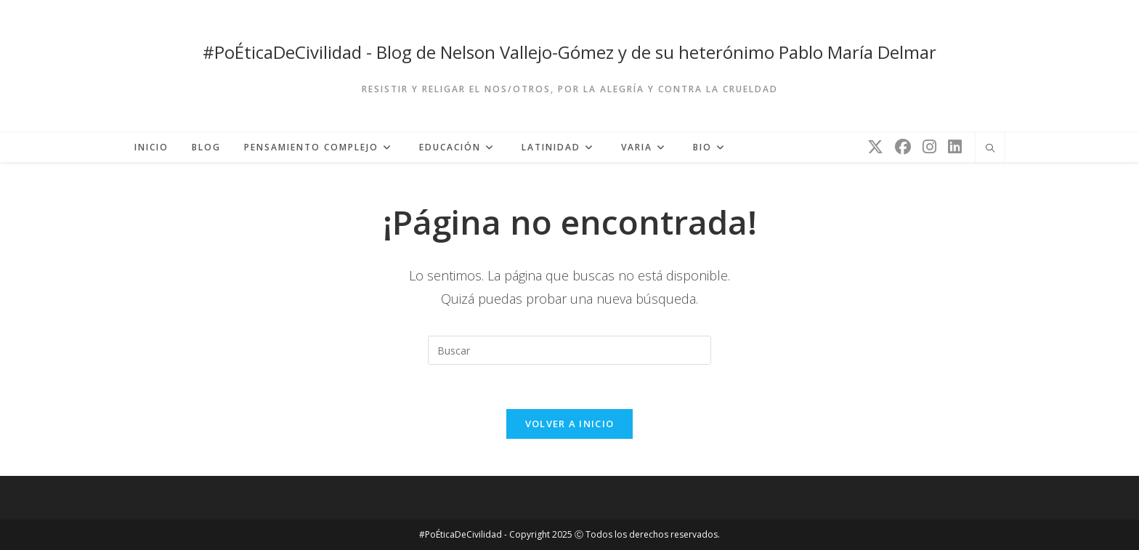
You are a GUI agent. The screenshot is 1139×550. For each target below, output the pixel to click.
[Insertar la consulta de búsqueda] (569, 350)
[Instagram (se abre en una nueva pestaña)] (929, 146)
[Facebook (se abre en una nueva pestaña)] (903, 146)
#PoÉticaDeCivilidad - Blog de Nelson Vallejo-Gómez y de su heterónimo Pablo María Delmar (569, 52)
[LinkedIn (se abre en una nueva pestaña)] (955, 146)
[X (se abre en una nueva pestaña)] (875, 146)
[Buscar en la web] (990, 149)
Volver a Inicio (570, 423)
